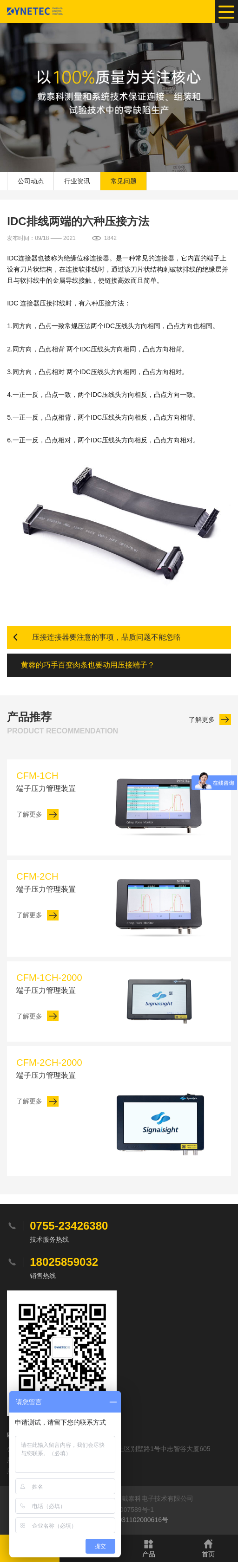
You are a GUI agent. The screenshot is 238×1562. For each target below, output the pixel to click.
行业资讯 (77, 181)
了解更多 (202, 719)
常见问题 (124, 181)
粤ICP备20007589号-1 (121, 1509)
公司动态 (31, 181)
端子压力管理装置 (57, 780)
